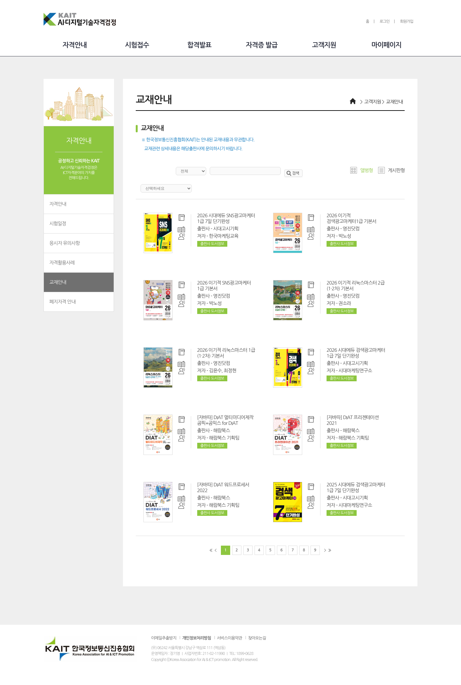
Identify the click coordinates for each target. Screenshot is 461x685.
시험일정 (78, 223)
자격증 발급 (262, 45)
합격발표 (199, 45)
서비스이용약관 (229, 638)
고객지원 (324, 45)
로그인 (385, 21)
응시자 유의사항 (78, 242)
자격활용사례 (78, 262)
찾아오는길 (257, 638)
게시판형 (396, 170)
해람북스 (221, 430)
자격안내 (74, 45)
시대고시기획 (226, 228)
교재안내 (78, 282)
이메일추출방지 (163, 638)
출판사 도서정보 (212, 244)
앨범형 (366, 170)
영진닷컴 (351, 228)
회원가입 (406, 21)
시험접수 (137, 45)
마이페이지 (386, 45)
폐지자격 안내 (78, 301)
